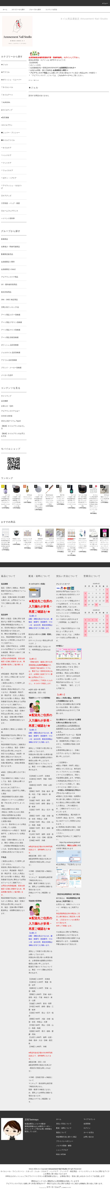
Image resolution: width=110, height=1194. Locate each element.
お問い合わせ (89, 1137)
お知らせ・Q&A (7, 406)
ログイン (87, 1128)
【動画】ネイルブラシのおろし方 (13, 427)
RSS (58, 1154)
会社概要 (4, 401)
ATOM (63, 1154)
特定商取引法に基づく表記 (66, 1137)
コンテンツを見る (50, 9)
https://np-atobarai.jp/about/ (70, 842)
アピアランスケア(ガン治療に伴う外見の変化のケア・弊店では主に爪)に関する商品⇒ (39, 1183)
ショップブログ (62, 1150)
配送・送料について (63, 1128)
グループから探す (33, 9)
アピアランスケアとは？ (10, 411)
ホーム (5, 9)
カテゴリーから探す (17, 9)
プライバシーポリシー (64, 1141)
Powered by (55, 1187)
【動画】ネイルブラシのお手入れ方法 (13, 435)
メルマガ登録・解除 (63, 1146)
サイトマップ (6, 396)
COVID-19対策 (6, 416)
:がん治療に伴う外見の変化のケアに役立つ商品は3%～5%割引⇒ (63, 73)
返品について (61, 1132)
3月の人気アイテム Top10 (11, 421)
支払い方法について (63, 1124)
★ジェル (36, 80)
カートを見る (89, 1132)
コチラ (36, 893)
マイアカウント (89, 1119)
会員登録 (87, 1124)
